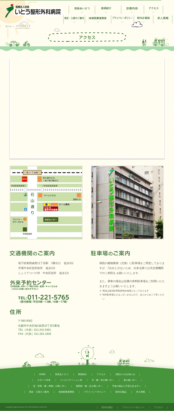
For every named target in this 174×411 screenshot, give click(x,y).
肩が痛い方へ (130, 380)
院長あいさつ (61, 374)
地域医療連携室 (66, 392)
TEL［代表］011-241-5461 (34, 329)
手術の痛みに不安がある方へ (126, 386)
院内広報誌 (120, 392)
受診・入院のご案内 (39, 392)
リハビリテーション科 (71, 380)
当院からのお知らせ (125, 374)
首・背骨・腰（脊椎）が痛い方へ (49, 386)
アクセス (101, 374)
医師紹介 (82, 374)
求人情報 (140, 392)
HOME (42, 374)
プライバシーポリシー (95, 392)
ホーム (8, 26)
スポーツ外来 (43, 380)
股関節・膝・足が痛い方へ (89, 386)
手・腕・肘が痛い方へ (103, 380)
